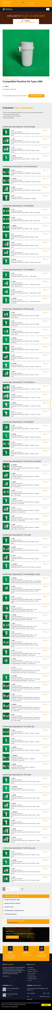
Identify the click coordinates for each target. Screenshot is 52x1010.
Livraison (29, 980)
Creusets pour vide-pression (12, 903)
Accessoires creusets (10, 914)
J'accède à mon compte (36, 95)
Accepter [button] (46, 1004)
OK (22, 889)
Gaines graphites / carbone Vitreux (14, 910)
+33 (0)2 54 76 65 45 (26, 955)
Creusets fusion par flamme (12, 899)
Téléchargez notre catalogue (25, 921)
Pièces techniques (31, 973)
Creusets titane (8, 907)
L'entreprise (30, 967)
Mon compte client (26, 3)
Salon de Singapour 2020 (13, 988)
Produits (27, 20)
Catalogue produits (31, 976)
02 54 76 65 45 (7, 5)
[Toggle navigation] (47, 9)
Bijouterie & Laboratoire (32, 971)
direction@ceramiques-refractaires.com (41, 956)
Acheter (45, 130)
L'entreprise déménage (12, 994)
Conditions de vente (32, 978)
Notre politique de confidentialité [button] (9, 1006)
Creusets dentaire (31, 969)
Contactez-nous (31, 974)
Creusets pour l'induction (11, 896)
